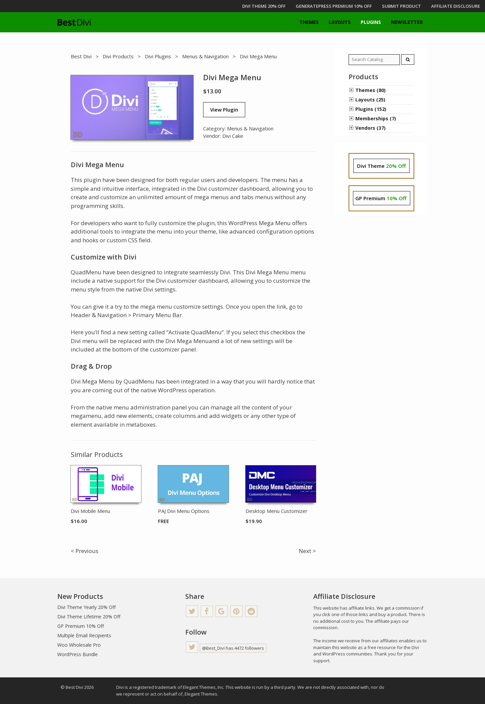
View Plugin (224, 109)
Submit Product (401, 6)
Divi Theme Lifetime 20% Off (88, 616)
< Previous (84, 551)
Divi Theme (381, 165)
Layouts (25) (370, 99)
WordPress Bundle (77, 654)
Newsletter (407, 22)
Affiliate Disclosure (455, 6)
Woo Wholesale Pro (79, 645)
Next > (307, 551)
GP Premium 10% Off (80, 626)
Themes (309, 22)
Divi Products (118, 56)
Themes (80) (370, 90)
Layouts (340, 22)
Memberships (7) (375, 118)
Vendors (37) (370, 128)
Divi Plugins (158, 56)
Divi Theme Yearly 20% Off (86, 607)
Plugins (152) (370, 109)
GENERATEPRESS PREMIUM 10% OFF (334, 6)
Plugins (371, 22)
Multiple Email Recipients (84, 635)
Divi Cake (232, 135)
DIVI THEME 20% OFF (264, 6)
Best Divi (81, 56)
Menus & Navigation (205, 56)
